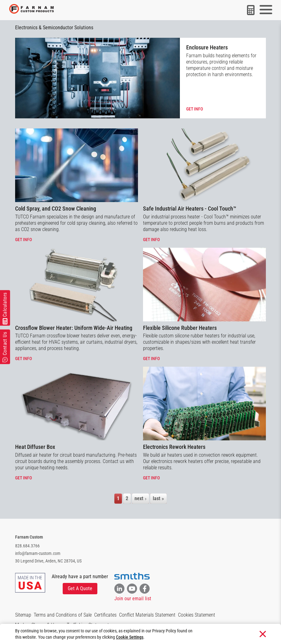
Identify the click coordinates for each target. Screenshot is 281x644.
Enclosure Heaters (207, 47)
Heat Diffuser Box (35, 446)
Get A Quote (80, 588)
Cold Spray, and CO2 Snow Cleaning (55, 208)
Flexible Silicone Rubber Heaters (180, 328)
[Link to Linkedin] (119, 589)
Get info (194, 108)
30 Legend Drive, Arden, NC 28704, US (48, 560)
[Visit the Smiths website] (132, 576)
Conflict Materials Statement (147, 615)
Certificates (105, 615)
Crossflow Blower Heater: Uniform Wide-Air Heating (73, 328)
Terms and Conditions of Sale (63, 615)
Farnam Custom (29, 536)
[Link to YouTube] (132, 589)
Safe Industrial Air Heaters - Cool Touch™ (189, 208)
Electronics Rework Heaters (174, 446)
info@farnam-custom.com (37, 553)
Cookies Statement (196, 615)
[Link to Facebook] (145, 589)
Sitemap (23, 615)
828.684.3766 (27, 545)
